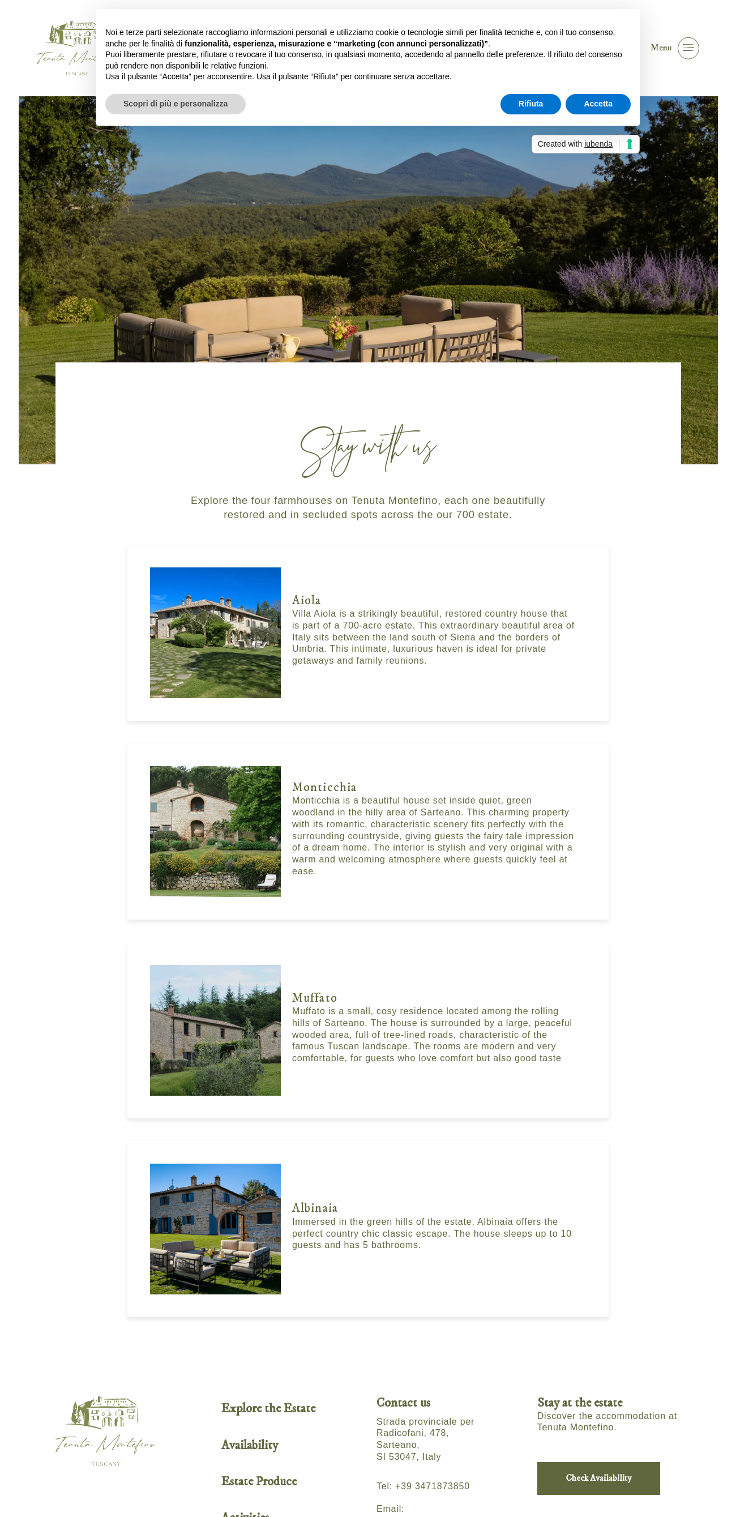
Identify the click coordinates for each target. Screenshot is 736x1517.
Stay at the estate (579, 1403)
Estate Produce (259, 1481)
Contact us (403, 1403)
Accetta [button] (598, 103)
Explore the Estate (268, 1408)
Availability (249, 1445)
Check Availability (599, 1478)
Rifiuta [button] (531, 103)
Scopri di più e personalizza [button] (175, 103)
